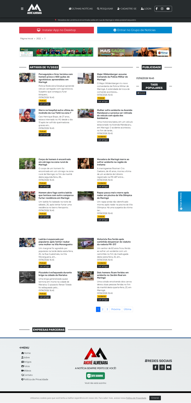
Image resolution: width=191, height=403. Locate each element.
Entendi (155, 398)
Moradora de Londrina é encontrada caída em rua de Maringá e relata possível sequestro (97, 20)
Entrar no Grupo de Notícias (135, 30)
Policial (43, 101)
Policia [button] (141, 93)
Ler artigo (44, 104)
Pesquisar (105, 8)
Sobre (25, 357)
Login (146, 8)
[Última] (127, 309)
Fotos (25, 366)
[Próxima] (116, 309)
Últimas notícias (81, 8)
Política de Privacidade (34, 379)
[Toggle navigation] (22, 8)
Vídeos (26, 370)
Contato (27, 375)
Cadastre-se (127, 8)
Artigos (26, 362)
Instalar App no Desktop (56, 30)
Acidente (102, 137)
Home (26, 353)
